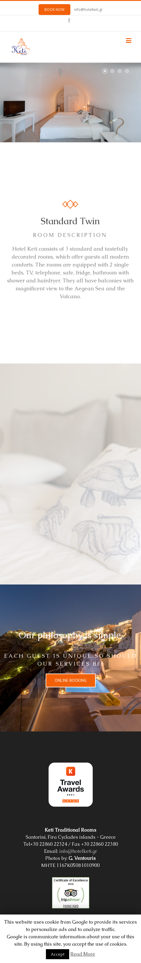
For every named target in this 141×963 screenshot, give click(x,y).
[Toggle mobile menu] (129, 40)
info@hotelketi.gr (88, 9)
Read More (82, 954)
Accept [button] (57, 954)
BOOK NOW (54, 9)
